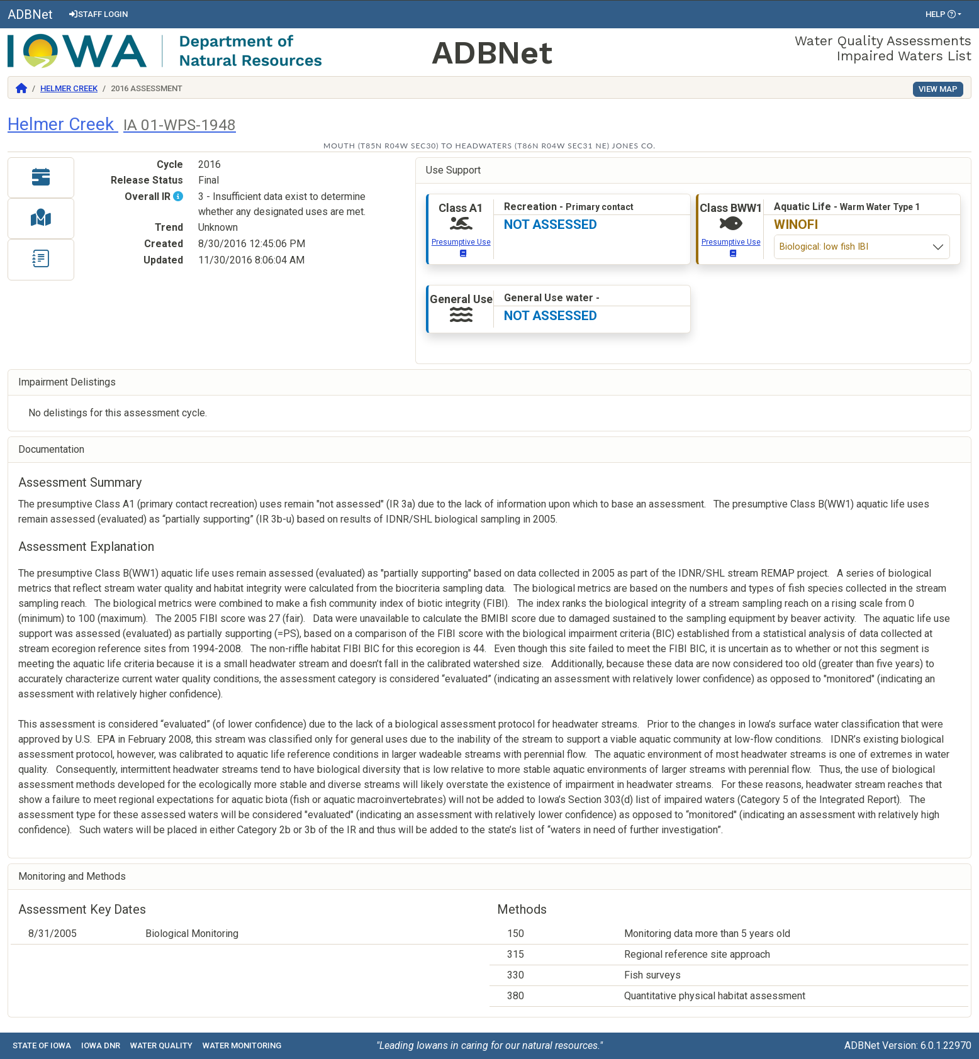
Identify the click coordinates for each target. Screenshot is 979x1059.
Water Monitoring (242, 1045)
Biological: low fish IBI (824, 246)
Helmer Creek (69, 88)
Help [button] (941, 14)
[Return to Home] (21, 88)
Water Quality (161, 1045)
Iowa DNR (100, 1045)
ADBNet (30, 14)
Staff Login (98, 14)
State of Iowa (42, 1045)
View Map (938, 89)
